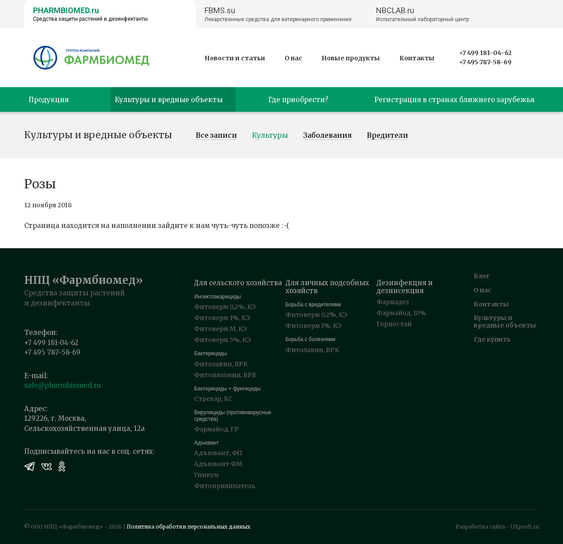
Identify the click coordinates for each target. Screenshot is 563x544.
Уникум (206, 475)
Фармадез (393, 302)
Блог (482, 276)
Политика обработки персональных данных (188, 526)
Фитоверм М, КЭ (220, 329)
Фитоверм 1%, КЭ (222, 318)
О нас (293, 58)
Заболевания (327, 136)
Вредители (387, 136)
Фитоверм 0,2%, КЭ (225, 307)
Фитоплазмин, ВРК (225, 375)
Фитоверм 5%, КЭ (222, 340)
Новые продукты (351, 58)
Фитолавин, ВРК (221, 364)
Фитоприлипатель (225, 486)
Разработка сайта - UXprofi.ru (497, 526)
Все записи (216, 136)
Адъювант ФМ (218, 464)
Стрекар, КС (213, 399)
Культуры (270, 136)
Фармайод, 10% (401, 313)
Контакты (417, 58)
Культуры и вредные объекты (505, 321)
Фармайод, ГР (216, 429)
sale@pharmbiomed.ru (62, 385)
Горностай (394, 324)
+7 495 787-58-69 (485, 62)
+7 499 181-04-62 (485, 53)
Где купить (492, 339)
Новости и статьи (235, 58)
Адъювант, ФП (218, 453)
